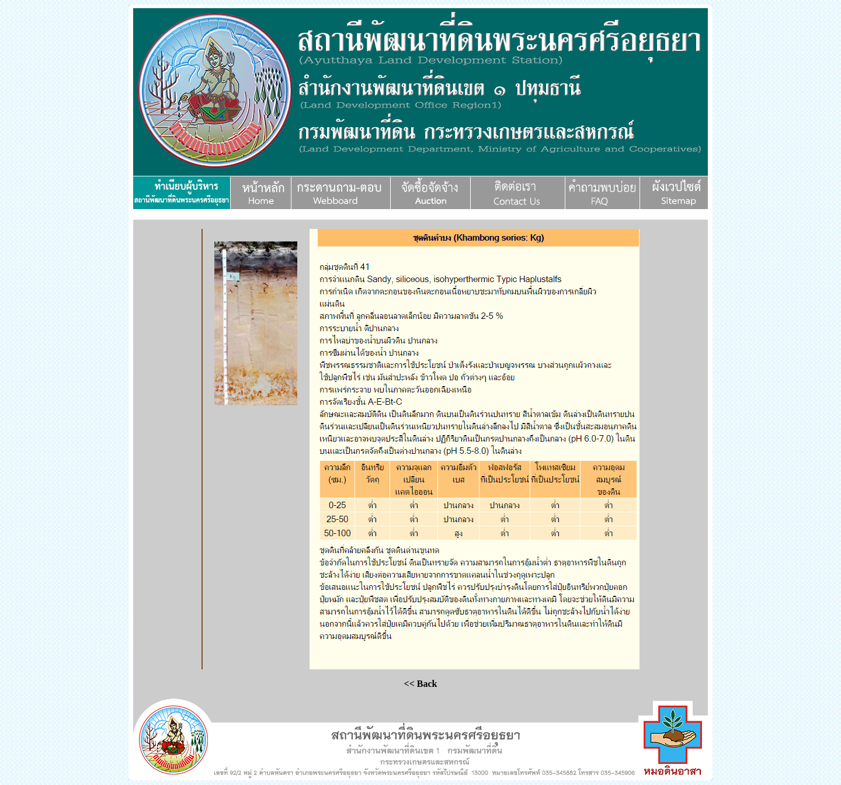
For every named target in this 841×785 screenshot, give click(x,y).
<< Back (420, 684)
